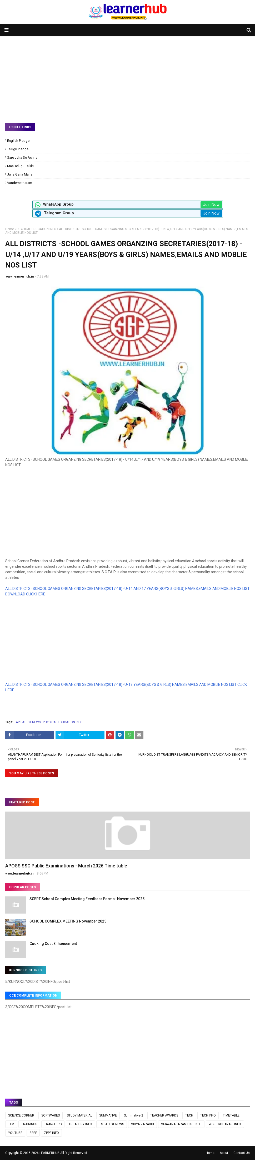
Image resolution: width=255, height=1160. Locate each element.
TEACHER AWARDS (164, 1115)
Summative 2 (133, 1115)
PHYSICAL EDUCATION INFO (36, 229)
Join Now (211, 204)
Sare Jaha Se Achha (22, 157)
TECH (189, 1115)
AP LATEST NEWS (28, 722)
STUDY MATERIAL (79, 1115)
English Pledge (18, 141)
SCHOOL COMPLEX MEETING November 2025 (67, 921)
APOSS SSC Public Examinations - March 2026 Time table (66, 865)
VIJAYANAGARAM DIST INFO (181, 1124)
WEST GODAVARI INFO (225, 1124)
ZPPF (33, 1133)
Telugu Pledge (17, 149)
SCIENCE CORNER (21, 1115)
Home (9, 229)
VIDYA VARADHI (142, 1124)
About (224, 1153)
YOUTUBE (15, 1133)
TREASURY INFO (80, 1124)
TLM (11, 1124)
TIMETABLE (231, 1115)
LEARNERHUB (49, 1153)
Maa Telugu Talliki (20, 166)
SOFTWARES (50, 1115)
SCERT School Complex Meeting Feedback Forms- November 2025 (86, 899)
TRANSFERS (53, 1124)
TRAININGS (29, 1124)
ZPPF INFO (51, 1133)
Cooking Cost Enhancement (53, 943)
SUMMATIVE (108, 1115)
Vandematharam (19, 183)
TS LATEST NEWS (111, 1124)
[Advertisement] (127, 76)
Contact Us (241, 1153)
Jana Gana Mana (19, 174)
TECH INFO (208, 1115)
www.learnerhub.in (20, 276)
